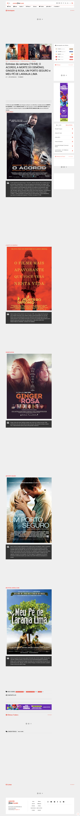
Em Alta (49, 6)
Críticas (39, 805)
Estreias (33, 805)
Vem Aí (33, 803)
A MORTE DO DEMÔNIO (12, 245)
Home (9, 6)
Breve (15, 6)
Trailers (41, 6)
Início (7, 61)
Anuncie (39, 810)
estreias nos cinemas (14, 61)
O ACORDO (9, 112)
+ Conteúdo (57, 6)
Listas (9, 785)
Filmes (28, 6)
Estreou (35, 6)
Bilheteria (39, 803)
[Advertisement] (40, 33)
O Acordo (34, 61)
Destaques (10, 10)
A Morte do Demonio (25, 61)
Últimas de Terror (60, 156)
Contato (33, 810)
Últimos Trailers (12, 715)
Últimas (57, 65)
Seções (21, 6)
